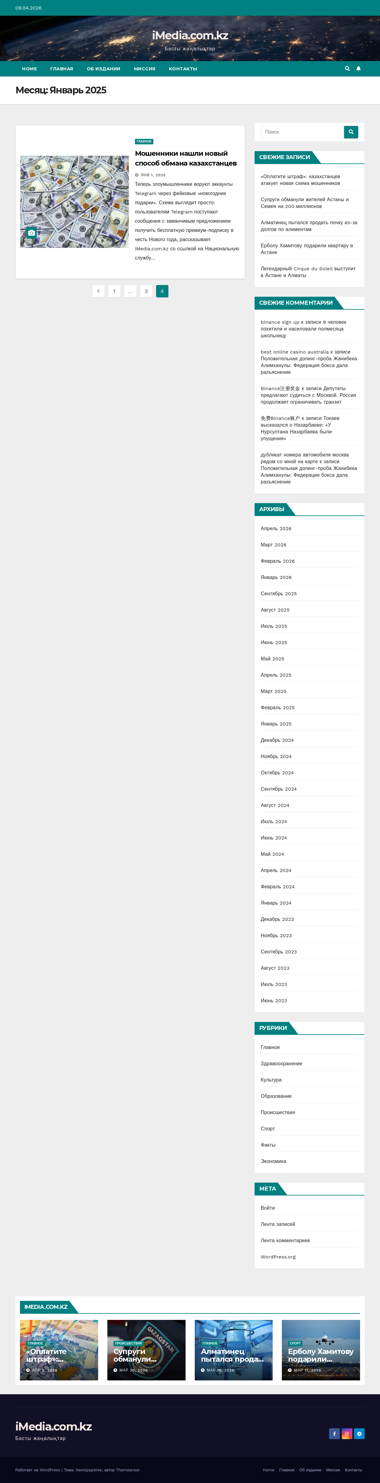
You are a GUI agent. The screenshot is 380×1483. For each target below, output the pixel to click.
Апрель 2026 (276, 528)
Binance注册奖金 (280, 388)
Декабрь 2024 (277, 740)
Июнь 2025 (274, 642)
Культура (271, 1080)
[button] (347, 69)
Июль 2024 (274, 821)
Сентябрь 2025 (279, 594)
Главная (61, 69)
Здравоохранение (281, 1063)
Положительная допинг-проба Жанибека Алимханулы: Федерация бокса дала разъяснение (309, 365)
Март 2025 (273, 691)
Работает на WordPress (38, 1470)
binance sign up (280, 322)
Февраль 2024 (278, 887)
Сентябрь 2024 (279, 789)
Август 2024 (275, 805)
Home (29, 69)
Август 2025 (275, 610)
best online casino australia (295, 352)
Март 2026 (273, 545)
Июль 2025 (274, 626)
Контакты (183, 69)
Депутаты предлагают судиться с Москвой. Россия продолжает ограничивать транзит (308, 395)
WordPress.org (278, 1257)
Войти (268, 1208)
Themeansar (128, 1470)
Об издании (104, 69)
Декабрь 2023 (277, 919)
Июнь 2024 (274, 838)
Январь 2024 (276, 903)
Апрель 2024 (276, 870)
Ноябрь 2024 (276, 756)
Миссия (144, 69)
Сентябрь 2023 (279, 952)
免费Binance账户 (280, 418)
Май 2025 (272, 659)
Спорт (268, 1129)
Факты (268, 1145)
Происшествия (278, 1112)
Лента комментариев (285, 1240)
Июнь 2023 (274, 1001)
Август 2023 (275, 968)
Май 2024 (272, 854)
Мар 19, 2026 (220, 1370)
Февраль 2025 (278, 707)
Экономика (273, 1161)
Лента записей (278, 1224)
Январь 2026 (276, 577)
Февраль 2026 (278, 561)
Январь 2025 (276, 724)
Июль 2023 (274, 984)
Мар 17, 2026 (307, 1370)
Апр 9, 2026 (45, 1370)
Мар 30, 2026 (134, 1370)
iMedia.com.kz (190, 35)
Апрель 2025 (276, 675)
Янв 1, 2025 (153, 175)
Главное (144, 141)
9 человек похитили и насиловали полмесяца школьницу (303, 328)
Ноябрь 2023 (276, 935)
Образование (276, 1096)
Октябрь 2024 (277, 773)
